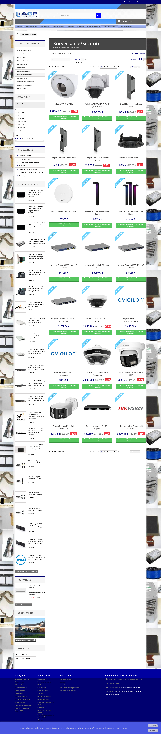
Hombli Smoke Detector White (63, 211)
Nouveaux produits (28, 184)
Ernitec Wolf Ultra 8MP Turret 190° (131, 373)
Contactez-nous (129, 2)
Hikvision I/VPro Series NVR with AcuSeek (131, 427)
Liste (144, 59)
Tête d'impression (28, 655)
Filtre (18, 655)
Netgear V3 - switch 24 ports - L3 (97, 266)
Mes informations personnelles (70, 688)
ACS (21, 112)
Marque (20, 27)
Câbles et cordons (58, 26)
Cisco (21, 130)
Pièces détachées (32, 26)
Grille (140, 59)
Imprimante (21, 68)
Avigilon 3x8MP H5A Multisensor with (130, 320)
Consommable (45, 26)
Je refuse (153, 730)
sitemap (40, 720)
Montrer (77, 59)
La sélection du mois (125, 26)
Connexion (141, 2)
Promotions (24, 579)
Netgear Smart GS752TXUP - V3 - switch (63, 320)
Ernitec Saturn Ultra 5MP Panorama (97, 373)
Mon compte (66, 675)
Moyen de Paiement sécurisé (28, 169)
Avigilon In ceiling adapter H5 (131, 158)
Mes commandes (66, 679)
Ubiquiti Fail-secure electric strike (97, 159)
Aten (21, 118)
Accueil (40, 693)
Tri (49, 59)
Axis (21, 124)
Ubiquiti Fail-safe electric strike (64, 158)
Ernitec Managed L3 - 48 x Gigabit (97, 427)
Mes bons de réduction (68, 691)
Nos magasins (23, 176)
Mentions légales (24, 159)
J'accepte (152, 726)
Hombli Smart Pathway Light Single (97, 212)
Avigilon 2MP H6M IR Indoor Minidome (64, 373)
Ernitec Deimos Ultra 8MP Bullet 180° (64, 427)
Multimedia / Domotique (25, 81)
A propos (22, 166)
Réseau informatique (93, 26)
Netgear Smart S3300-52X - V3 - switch (131, 266)
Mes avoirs (63, 682)
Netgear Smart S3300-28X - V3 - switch (64, 266)
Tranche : (18, 138)
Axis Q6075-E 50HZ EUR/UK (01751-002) (97, 105)
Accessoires (70, 26)
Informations (25, 149)
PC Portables (21, 57)
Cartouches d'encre (23, 658)
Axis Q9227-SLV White (63, 104)
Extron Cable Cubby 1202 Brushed (35, 587)
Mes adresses (64, 685)
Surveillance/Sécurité (109, 26)
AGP (20, 115)
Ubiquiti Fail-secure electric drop (130, 105)
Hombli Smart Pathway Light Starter (131, 212)
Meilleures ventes (43, 685)
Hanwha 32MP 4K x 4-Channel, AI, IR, (97, 320)
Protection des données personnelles (31, 172)
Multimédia (80, 26)
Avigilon (22, 121)
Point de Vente (22, 78)
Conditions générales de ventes (29, 162)
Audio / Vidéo (21, 88)
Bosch (21, 127)
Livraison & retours (25, 156)
